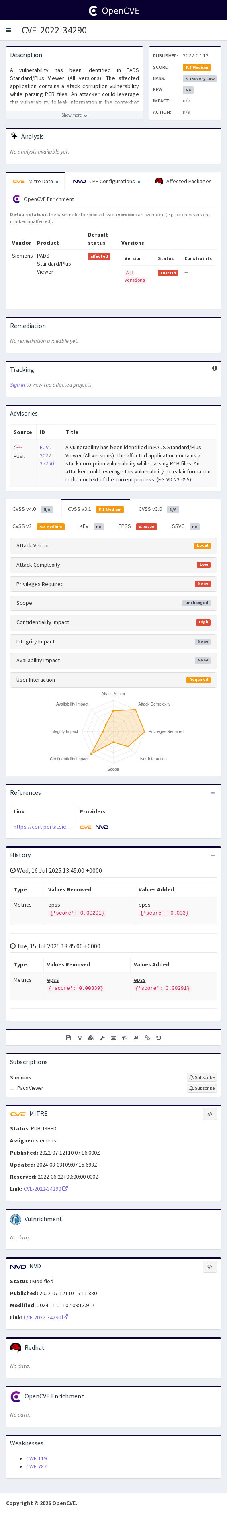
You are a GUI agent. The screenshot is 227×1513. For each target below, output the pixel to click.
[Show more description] (74, 115)
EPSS (138, 526)
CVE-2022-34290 (54, 30)
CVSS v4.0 (32, 509)
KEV (92, 526)
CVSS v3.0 (159, 509)
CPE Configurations (106, 181)
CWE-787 (36, 1466)
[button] (8, 30)
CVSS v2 (38, 526)
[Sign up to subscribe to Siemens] (202, 1077)
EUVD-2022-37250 (47, 455)
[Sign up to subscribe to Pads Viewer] (202, 1088)
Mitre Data (35, 181)
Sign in (17, 384)
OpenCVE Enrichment (43, 199)
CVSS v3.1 (96, 509)
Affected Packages (183, 182)
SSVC (186, 526)
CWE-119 (36, 1458)
